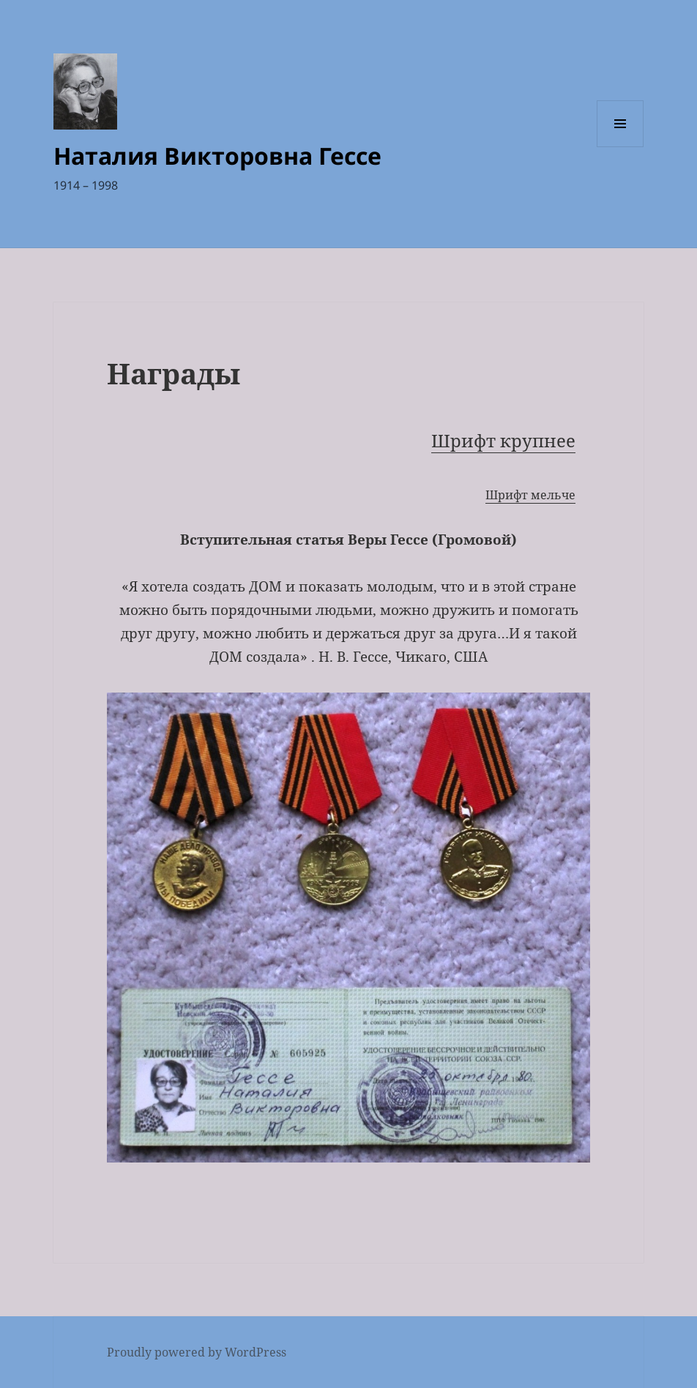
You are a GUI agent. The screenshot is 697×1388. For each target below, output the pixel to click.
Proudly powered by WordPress (196, 1352)
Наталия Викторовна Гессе (217, 155)
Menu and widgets (620, 146)
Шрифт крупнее (503, 440)
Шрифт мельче (530, 495)
